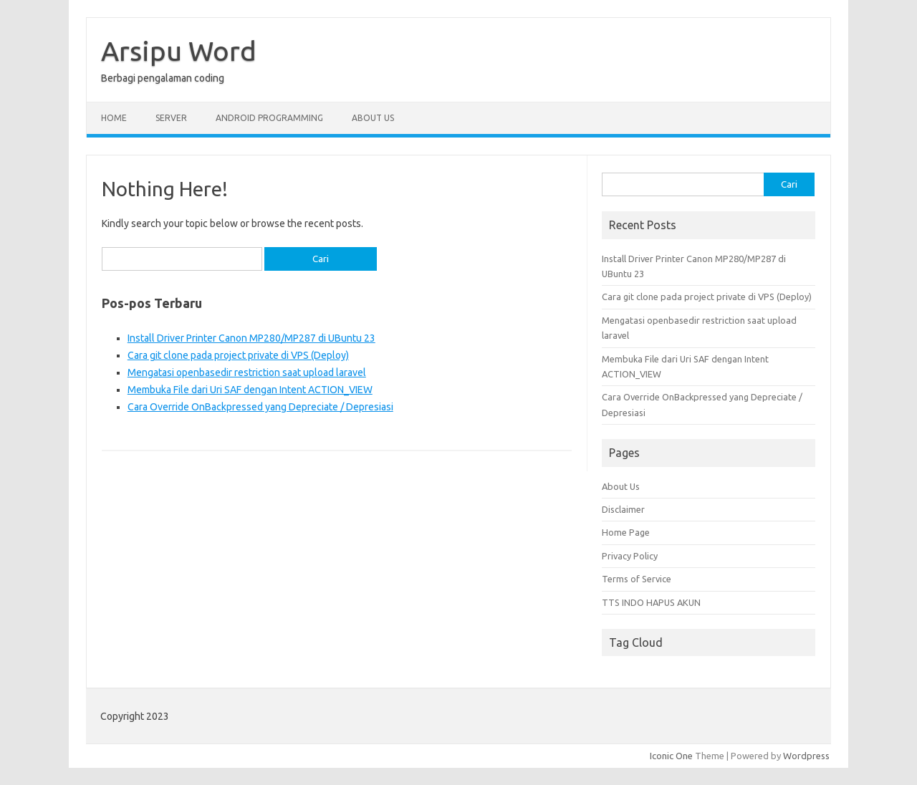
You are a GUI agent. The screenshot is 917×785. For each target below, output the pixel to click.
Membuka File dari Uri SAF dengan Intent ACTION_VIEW (250, 389)
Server (171, 117)
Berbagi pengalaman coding (162, 78)
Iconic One (671, 756)
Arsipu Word (178, 51)
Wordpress (806, 756)
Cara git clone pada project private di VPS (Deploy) (238, 355)
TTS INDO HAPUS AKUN (651, 602)
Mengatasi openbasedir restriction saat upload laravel (247, 372)
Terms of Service (636, 579)
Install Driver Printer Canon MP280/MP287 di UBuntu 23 (251, 338)
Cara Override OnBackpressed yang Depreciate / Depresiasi (260, 407)
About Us (373, 117)
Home (114, 117)
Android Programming (269, 117)
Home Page (626, 532)
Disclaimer (623, 509)
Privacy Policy (630, 556)
